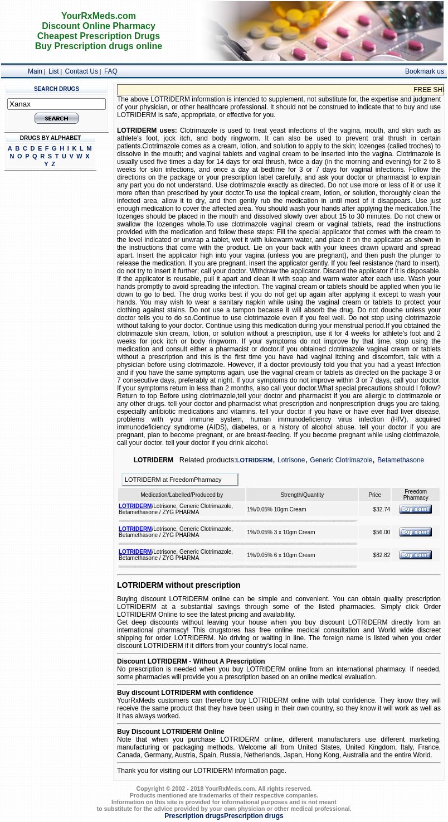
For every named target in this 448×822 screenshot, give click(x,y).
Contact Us (81, 71)
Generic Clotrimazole (341, 460)
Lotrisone (291, 460)
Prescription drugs (194, 816)
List (53, 71)
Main (35, 71)
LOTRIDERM (254, 460)
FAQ (111, 71)
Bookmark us (424, 71)
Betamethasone (400, 460)
